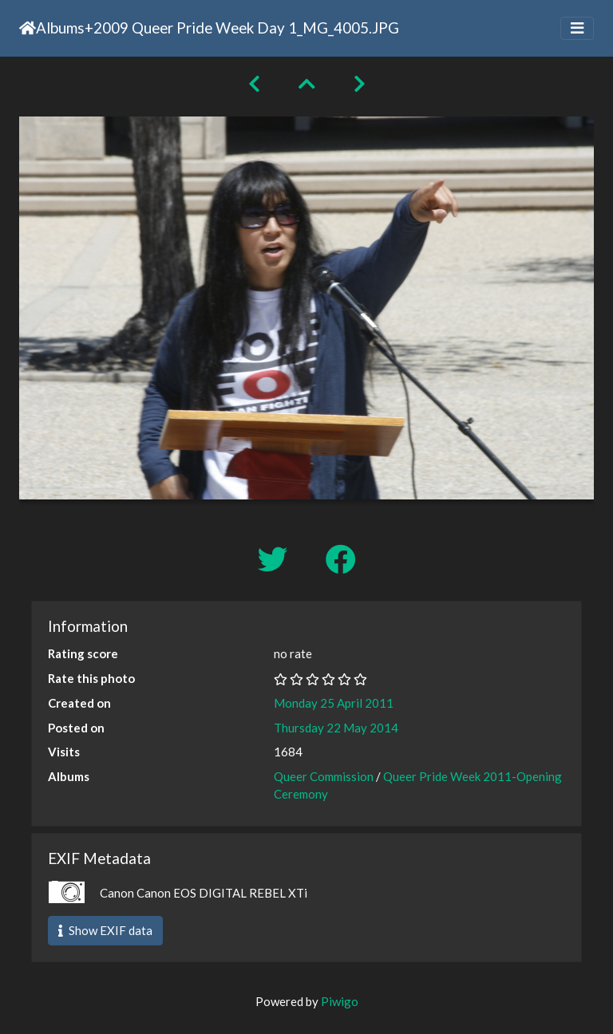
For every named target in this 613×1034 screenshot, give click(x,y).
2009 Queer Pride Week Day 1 (195, 27)
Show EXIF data (105, 930)
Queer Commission (324, 776)
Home (27, 28)
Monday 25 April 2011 (334, 703)
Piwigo (339, 1001)
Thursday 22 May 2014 (336, 727)
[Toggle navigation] (577, 28)
